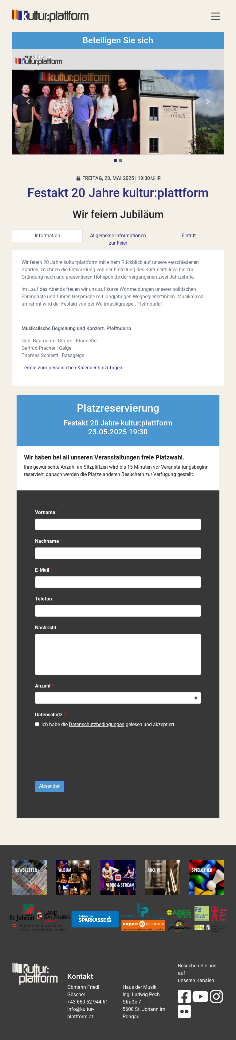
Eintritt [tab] (189, 235)
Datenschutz (48, 715)
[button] (28, 101)
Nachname (47, 541)
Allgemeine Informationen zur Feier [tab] (118, 239)
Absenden (50, 786)
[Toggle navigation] (215, 15)
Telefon (43, 599)
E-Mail (42, 570)
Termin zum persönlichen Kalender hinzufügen (72, 368)
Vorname (45, 512)
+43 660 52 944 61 (87, 1002)
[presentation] (81, 757)
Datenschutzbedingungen (96, 724)
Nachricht (45, 627)
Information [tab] (47, 235)
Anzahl (42, 686)
